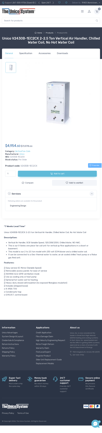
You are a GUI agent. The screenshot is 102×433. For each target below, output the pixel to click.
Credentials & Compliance (13, 340)
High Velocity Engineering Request (50, 340)
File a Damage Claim (44, 336)
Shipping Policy (8, 352)
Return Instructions (10, 344)
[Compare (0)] (65, 2)
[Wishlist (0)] (59, 2)
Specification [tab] (25, 53)
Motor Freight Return (45, 344)
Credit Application (43, 333)
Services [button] (14, 193)
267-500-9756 (19, 3)
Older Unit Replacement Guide (49, 360)
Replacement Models (45, 363)
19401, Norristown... (90, 3)
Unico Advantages (10, 333)
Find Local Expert (43, 352)
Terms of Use (23, 413)
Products (49, 33)
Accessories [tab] (45, 53)
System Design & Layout (12, 336)
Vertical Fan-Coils (22, 151)
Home (38, 33)
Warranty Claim (42, 348)
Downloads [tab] (62, 53)
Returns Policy (8, 348)
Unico (22, 154)
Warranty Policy (9, 356)
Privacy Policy (8, 413)
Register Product (43, 356)
